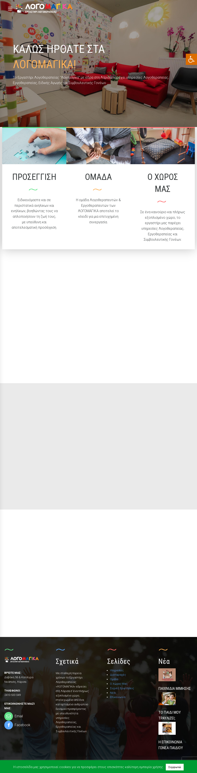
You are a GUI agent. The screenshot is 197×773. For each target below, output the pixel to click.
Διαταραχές (118, 674)
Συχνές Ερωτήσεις (122, 688)
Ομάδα (114, 679)
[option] (98, 63)
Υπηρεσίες (117, 670)
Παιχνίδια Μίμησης (174, 688)
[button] (191, 59)
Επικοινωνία (117, 697)
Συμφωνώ (174, 767)
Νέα (112, 692)
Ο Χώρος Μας (118, 683)
